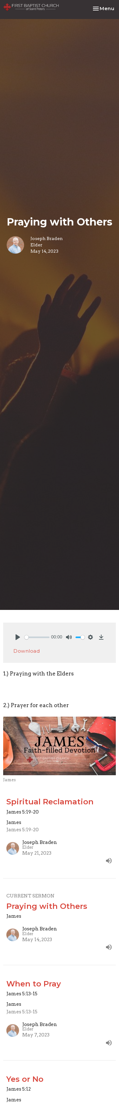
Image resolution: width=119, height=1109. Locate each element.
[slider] (37, 637)
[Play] (18, 637)
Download (26, 651)
